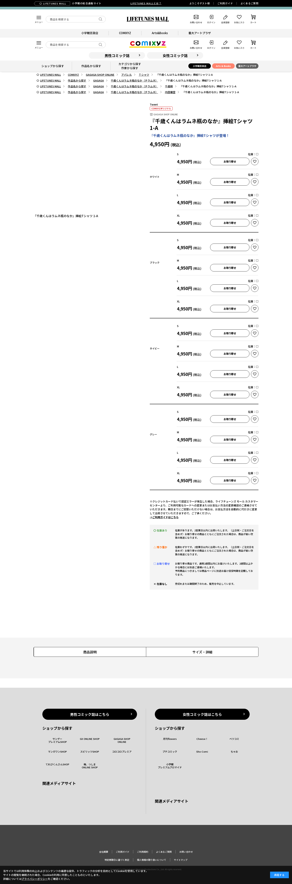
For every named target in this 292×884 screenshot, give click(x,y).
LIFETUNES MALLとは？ (146, 3)
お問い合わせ (186, 851)
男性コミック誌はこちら (89, 714)
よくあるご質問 (249, 3)
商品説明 (90, 651)
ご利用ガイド (225, 3)
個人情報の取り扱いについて (151, 859)
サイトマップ (180, 859)
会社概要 (103, 851)
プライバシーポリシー (35, 879)
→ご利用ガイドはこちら (164, 517)
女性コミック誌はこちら (202, 714)
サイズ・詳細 (202, 651)
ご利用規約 (142, 851)
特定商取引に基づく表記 (117, 859)
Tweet (154, 104)
